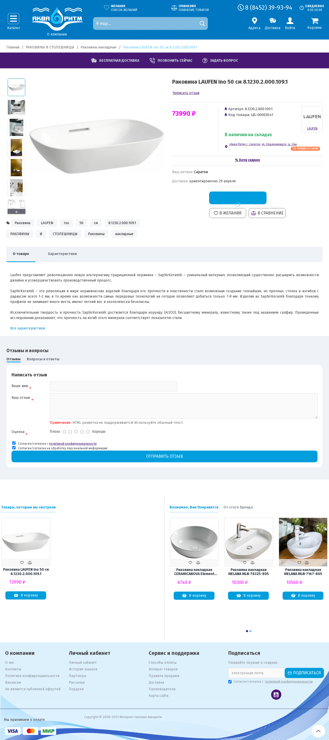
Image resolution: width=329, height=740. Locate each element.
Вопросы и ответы (43, 359)
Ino (66, 223)
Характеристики (62, 254)
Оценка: (18, 432)
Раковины (96, 234)
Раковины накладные (99, 47)
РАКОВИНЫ (19, 234)
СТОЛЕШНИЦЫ (65, 234)
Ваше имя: (20, 386)
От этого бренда (238, 507)
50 (81, 223)
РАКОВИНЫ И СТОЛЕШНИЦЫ (50, 47)
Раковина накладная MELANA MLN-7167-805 (303, 572)
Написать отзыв (186, 93)
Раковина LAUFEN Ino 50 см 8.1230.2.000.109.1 (26, 572)
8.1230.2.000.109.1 (122, 223)
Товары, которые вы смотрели (28, 507)
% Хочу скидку (247, 160)
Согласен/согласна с (270, 681)
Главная (12, 47)
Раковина (22, 223)
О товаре (21, 254)
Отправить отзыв (164, 456)
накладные (124, 234)
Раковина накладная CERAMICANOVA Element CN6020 (194, 572)
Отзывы (13, 359)
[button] (16, 211)
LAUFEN (47, 223)
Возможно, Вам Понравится (194, 507)
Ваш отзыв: (21, 397)
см (96, 223)
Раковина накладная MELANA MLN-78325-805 (248, 572)
